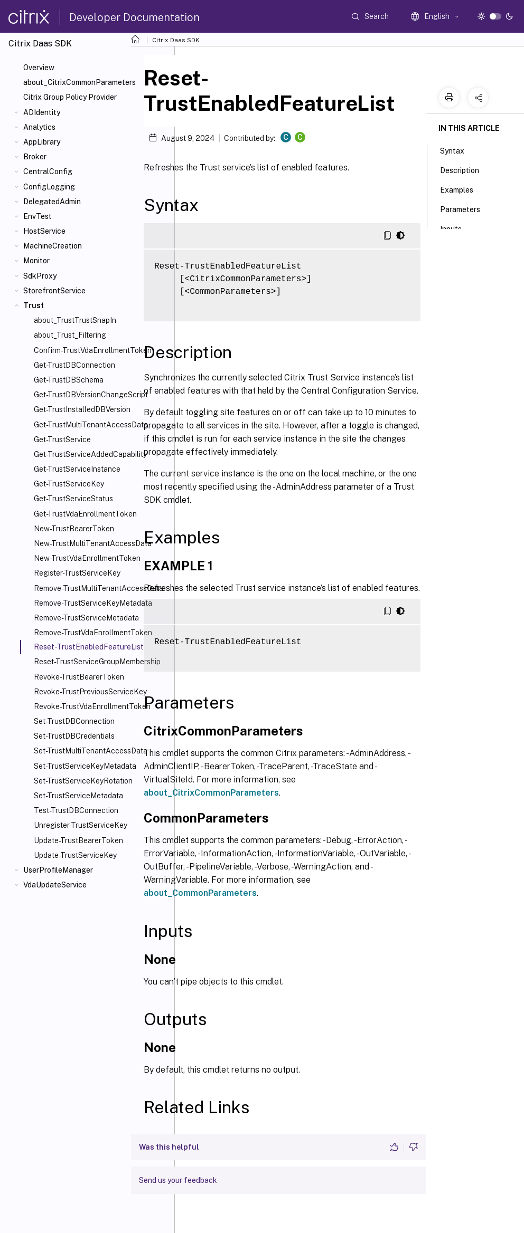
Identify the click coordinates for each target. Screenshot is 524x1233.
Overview (38, 67)
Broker (34, 156)
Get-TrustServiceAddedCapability (90, 454)
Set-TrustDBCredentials (74, 736)
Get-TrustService (62, 439)
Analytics (39, 127)
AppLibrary (41, 142)
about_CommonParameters (200, 893)
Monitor (36, 260)
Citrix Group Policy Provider (70, 97)
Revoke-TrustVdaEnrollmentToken (92, 706)
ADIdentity (41, 112)
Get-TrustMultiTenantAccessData (91, 424)
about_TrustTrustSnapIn (75, 320)
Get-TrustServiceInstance (77, 469)
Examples (462, 189)
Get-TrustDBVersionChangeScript (91, 394)
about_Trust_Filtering (70, 335)
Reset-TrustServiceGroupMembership (97, 661)
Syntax (458, 150)
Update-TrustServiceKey (75, 855)
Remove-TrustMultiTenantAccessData (98, 588)
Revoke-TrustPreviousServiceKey (90, 691)
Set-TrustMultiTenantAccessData (90, 751)
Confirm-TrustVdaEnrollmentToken (93, 350)
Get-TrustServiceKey (69, 484)
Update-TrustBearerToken (78, 840)
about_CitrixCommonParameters (79, 82)
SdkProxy (40, 276)
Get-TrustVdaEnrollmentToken (85, 514)
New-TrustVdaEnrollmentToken (87, 558)
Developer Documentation (134, 17)
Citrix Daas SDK (176, 40)
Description (465, 169)
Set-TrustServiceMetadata (78, 795)
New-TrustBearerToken (74, 528)
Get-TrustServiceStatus (73, 498)
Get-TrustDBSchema (69, 380)
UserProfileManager (58, 870)
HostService (44, 231)
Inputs (456, 228)
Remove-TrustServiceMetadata (86, 618)
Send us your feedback (178, 1180)
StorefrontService (54, 290)
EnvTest (37, 216)
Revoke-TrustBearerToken (79, 677)
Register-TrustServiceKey (77, 573)
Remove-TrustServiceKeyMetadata (93, 603)
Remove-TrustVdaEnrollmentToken (93, 632)
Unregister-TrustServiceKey (80, 825)
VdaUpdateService (55, 885)
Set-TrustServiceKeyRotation (83, 781)
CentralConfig (47, 171)
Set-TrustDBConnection (74, 721)
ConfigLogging (49, 187)
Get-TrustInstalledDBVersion (82, 409)
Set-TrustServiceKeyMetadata (85, 766)
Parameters (466, 208)
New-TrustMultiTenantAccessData (93, 543)
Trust (33, 305)
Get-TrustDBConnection (74, 365)
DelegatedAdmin (52, 201)
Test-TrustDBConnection (76, 810)
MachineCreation (52, 246)
